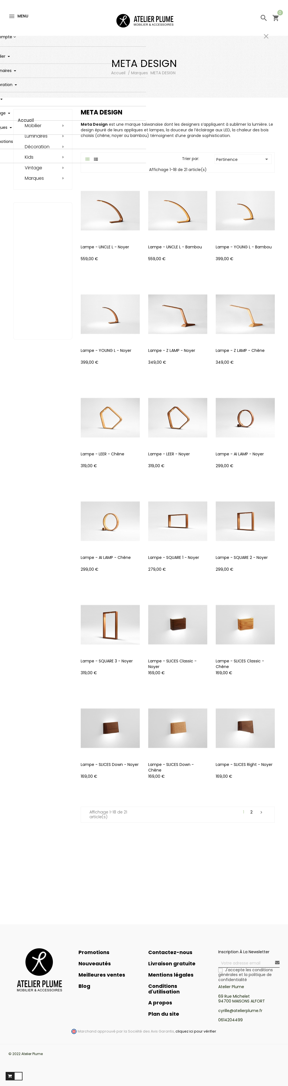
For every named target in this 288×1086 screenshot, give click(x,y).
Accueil (26, 120)
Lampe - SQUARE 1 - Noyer (173, 557)
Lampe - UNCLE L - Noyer (105, 247)
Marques (34, 178)
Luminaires (36, 136)
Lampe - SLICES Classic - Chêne (240, 663)
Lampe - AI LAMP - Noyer (240, 454)
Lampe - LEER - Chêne (102, 454)
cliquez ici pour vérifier (196, 1031)
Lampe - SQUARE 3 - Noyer (107, 661)
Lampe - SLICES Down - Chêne (171, 767)
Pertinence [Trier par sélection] (243, 159)
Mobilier (33, 125)
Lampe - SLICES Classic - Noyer (172, 663)
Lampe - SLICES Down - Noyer (110, 764)
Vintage (33, 167)
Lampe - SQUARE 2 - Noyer (242, 557)
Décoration (37, 146)
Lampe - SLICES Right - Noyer (244, 764)
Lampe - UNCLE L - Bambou (175, 247)
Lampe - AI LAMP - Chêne (106, 557)
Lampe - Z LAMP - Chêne (240, 350)
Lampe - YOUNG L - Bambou (244, 247)
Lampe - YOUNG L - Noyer (106, 350)
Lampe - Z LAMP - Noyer (171, 350)
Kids (29, 157)
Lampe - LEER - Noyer (169, 454)
